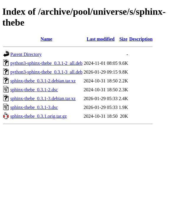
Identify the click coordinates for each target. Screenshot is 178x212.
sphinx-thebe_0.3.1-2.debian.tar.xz (43, 80)
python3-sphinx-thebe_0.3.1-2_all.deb (46, 63)
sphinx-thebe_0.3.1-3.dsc (34, 107)
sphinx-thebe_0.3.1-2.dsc (34, 89)
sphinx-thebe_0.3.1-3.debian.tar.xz (43, 98)
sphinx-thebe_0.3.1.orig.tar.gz (38, 116)
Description (141, 39)
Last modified (101, 39)
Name (46, 39)
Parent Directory (26, 54)
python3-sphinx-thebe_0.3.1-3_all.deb (46, 71)
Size (123, 39)
